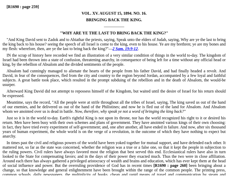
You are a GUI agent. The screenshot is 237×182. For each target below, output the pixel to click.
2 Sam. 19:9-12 (125, 49)
